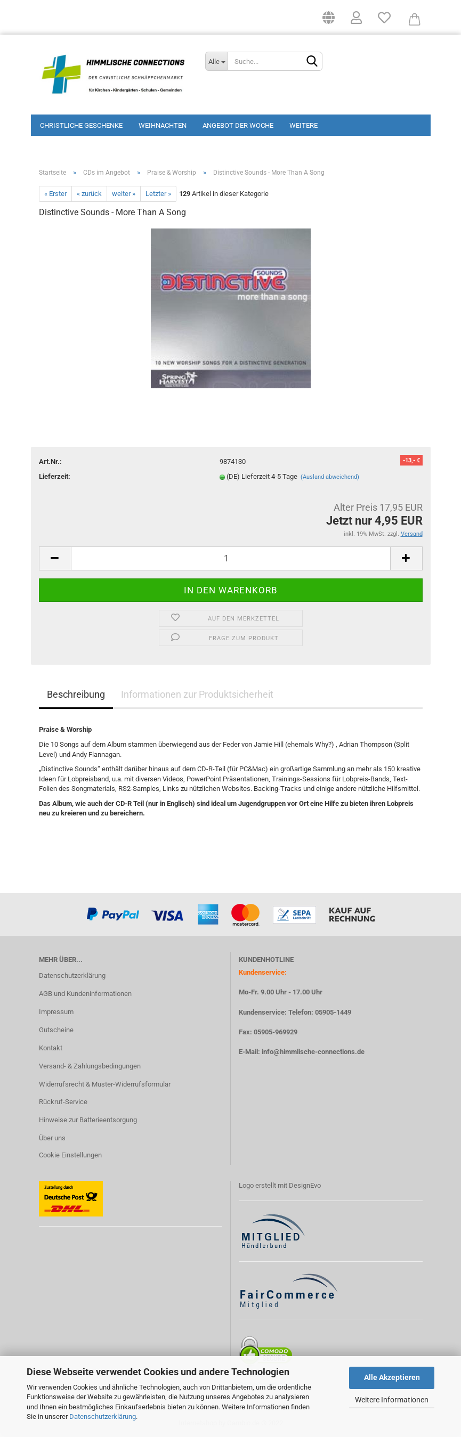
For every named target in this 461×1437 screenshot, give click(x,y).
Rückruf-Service (63, 1102)
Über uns (52, 1138)
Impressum (56, 1012)
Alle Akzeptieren (392, 1377)
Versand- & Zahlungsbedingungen (90, 1066)
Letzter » (158, 194)
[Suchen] (312, 61)
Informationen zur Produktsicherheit (197, 694)
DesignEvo (305, 1185)
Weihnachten (163, 125)
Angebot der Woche (238, 125)
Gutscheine (56, 1030)
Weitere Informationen (391, 1399)
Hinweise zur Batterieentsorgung (88, 1120)
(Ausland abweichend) (330, 476)
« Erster (55, 194)
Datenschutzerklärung (102, 1416)
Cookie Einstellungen (70, 1155)
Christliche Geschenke (81, 125)
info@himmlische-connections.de (313, 1052)
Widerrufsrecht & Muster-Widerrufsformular (105, 1084)
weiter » (123, 194)
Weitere (303, 125)
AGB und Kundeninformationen (85, 994)
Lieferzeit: (54, 476)
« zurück (89, 194)
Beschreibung (76, 694)
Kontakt (50, 1048)
